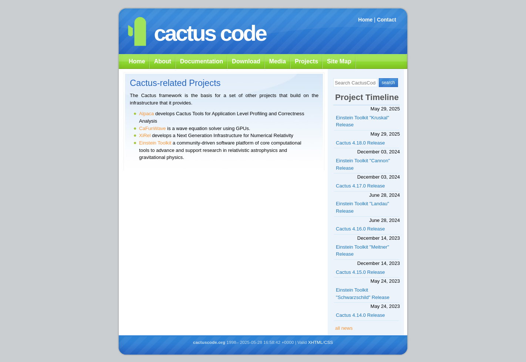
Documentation (201, 61)
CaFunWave (152, 128)
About (162, 61)
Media (277, 61)
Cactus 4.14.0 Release (360, 315)
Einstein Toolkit (155, 143)
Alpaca (146, 113)
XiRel (145, 135)
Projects (306, 61)
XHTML (315, 342)
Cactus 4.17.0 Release (360, 186)
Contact (386, 20)
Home (365, 20)
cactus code (210, 33)
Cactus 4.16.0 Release (360, 229)
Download (246, 61)
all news (344, 328)
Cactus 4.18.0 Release (360, 143)
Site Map (339, 61)
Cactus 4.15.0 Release (360, 272)
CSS (328, 342)
